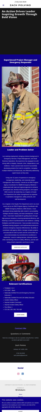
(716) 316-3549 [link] (20, 2)
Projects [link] (20, 401)
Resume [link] (20, 396)
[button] (4, 5)
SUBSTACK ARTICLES (20, 247)
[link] (20, 5)
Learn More (20, 314)
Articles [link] (20, 399)
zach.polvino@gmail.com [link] (20, 355)
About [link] (20, 394)
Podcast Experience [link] (20, 404)
